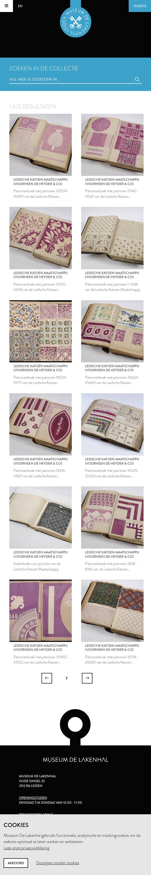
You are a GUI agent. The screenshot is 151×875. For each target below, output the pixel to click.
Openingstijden (33, 797)
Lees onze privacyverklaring (26, 848)
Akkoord (16, 863)
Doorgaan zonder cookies (57, 863)
